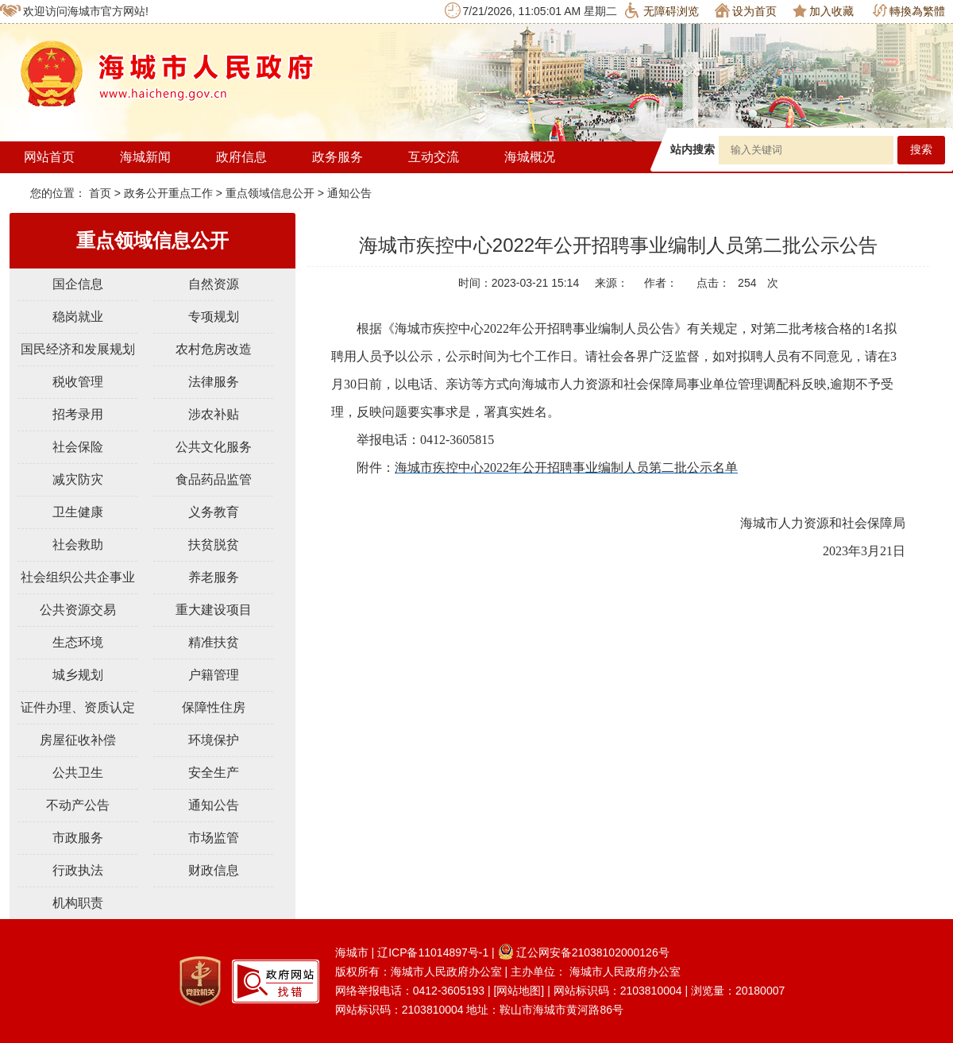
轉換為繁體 (909, 10)
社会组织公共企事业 (78, 577)
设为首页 (746, 10)
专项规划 (213, 316)
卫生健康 (77, 512)
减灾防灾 (77, 479)
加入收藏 (823, 10)
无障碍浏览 (662, 10)
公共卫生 (77, 772)
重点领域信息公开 (270, 193)
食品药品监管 (214, 479)
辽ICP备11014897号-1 (432, 952)
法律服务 (213, 381)
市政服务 (77, 837)
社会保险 (77, 447)
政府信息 (241, 157)
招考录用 (77, 414)
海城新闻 (145, 157)
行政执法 (77, 870)
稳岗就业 (77, 316)
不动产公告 (78, 805)
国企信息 (77, 284)
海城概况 (529, 157)
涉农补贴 (213, 414)
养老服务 (213, 577)
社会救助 (77, 544)
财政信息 (213, 870)
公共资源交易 (78, 609)
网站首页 (49, 157)
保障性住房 (213, 707)
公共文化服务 (214, 447)
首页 (101, 193)
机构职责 (77, 903)
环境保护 (213, 740)
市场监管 (213, 837)
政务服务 (337, 157)
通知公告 (349, 193)
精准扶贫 (213, 642)
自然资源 (213, 284)
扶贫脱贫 (213, 544)
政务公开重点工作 (168, 193)
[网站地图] (518, 990)
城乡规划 (77, 675)
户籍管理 (213, 675)
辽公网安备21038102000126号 (583, 952)
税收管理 (77, 381)
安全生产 (213, 772)
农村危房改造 (214, 349)
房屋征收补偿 (78, 740)
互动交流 (433, 157)
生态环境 (77, 642)
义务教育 (213, 512)
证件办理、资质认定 (78, 707)
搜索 (921, 150)
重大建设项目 (214, 609)
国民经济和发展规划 (78, 349)
